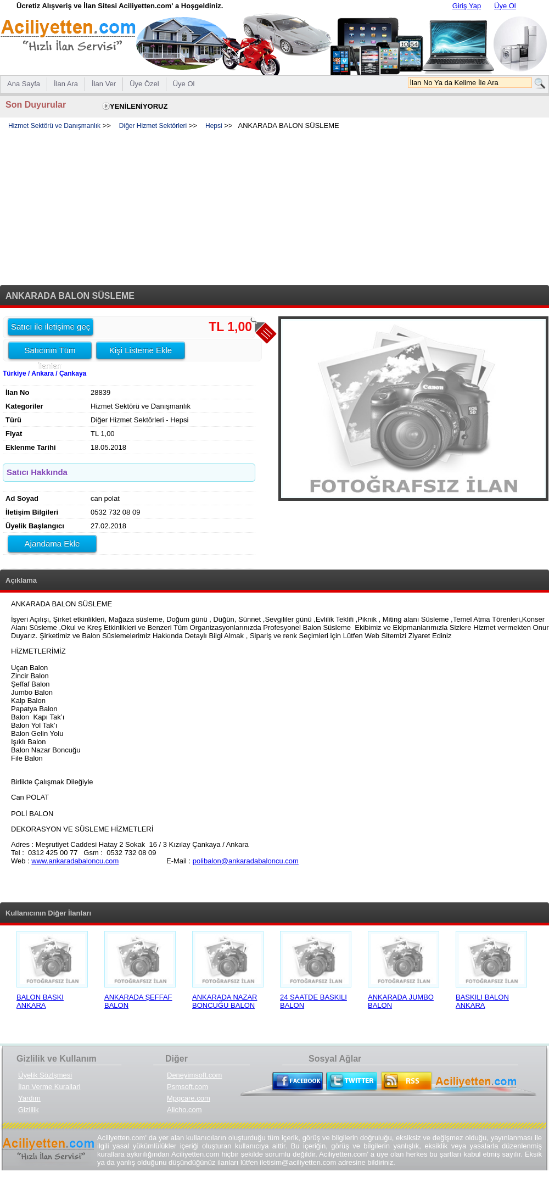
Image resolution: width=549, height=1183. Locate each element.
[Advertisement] (274, 208)
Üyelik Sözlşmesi (45, 1075)
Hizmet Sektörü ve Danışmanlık (54, 126)
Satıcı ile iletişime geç (50, 326)
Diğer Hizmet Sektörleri (153, 126)
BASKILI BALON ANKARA (482, 1001)
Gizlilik (28, 1110)
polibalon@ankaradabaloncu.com (246, 861)
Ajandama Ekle (52, 543)
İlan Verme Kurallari (49, 1086)
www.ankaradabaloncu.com (75, 861)
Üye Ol (505, 6)
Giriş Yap (466, 6)
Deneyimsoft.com (194, 1075)
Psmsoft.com (187, 1086)
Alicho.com (184, 1110)
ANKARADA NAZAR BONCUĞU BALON (224, 1001)
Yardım (29, 1098)
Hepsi (213, 126)
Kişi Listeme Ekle (140, 350)
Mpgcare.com (188, 1098)
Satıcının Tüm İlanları (49, 352)
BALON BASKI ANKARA (40, 1001)
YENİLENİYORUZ (138, 106)
